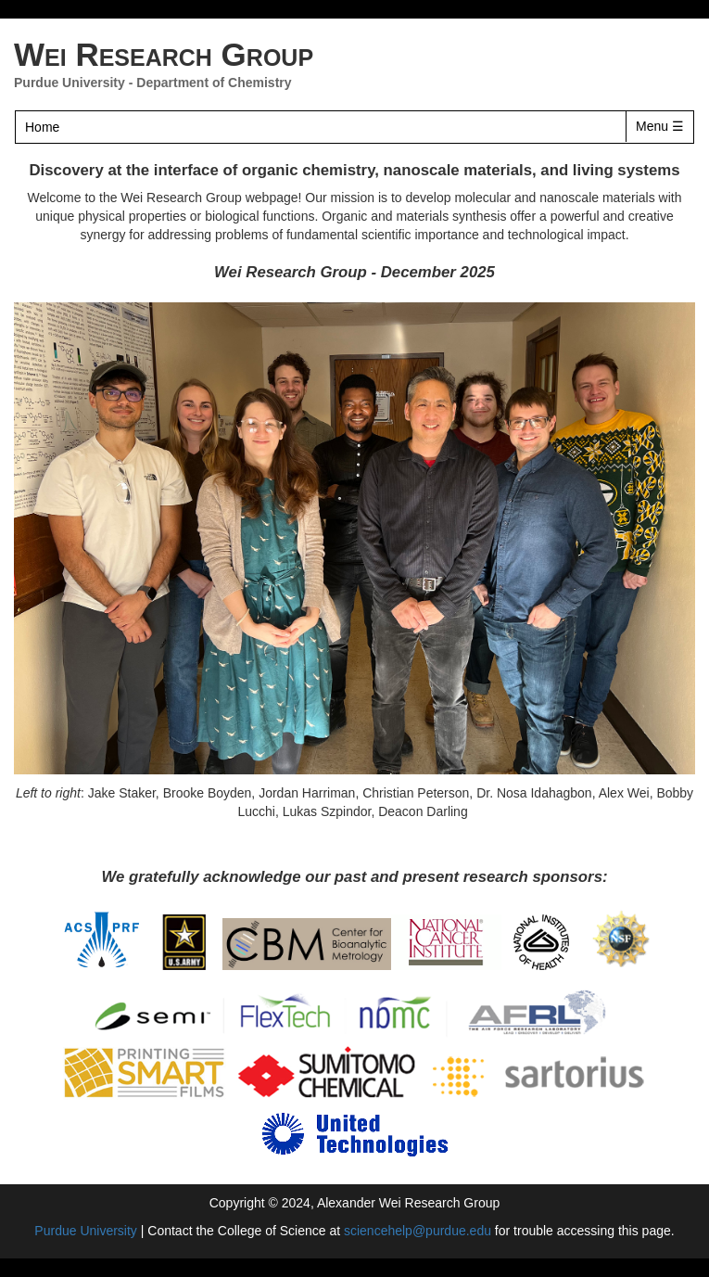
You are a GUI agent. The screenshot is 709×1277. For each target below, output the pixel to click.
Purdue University (69, 82)
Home (42, 127)
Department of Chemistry (213, 82)
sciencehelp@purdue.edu (417, 1230)
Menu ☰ (660, 126)
